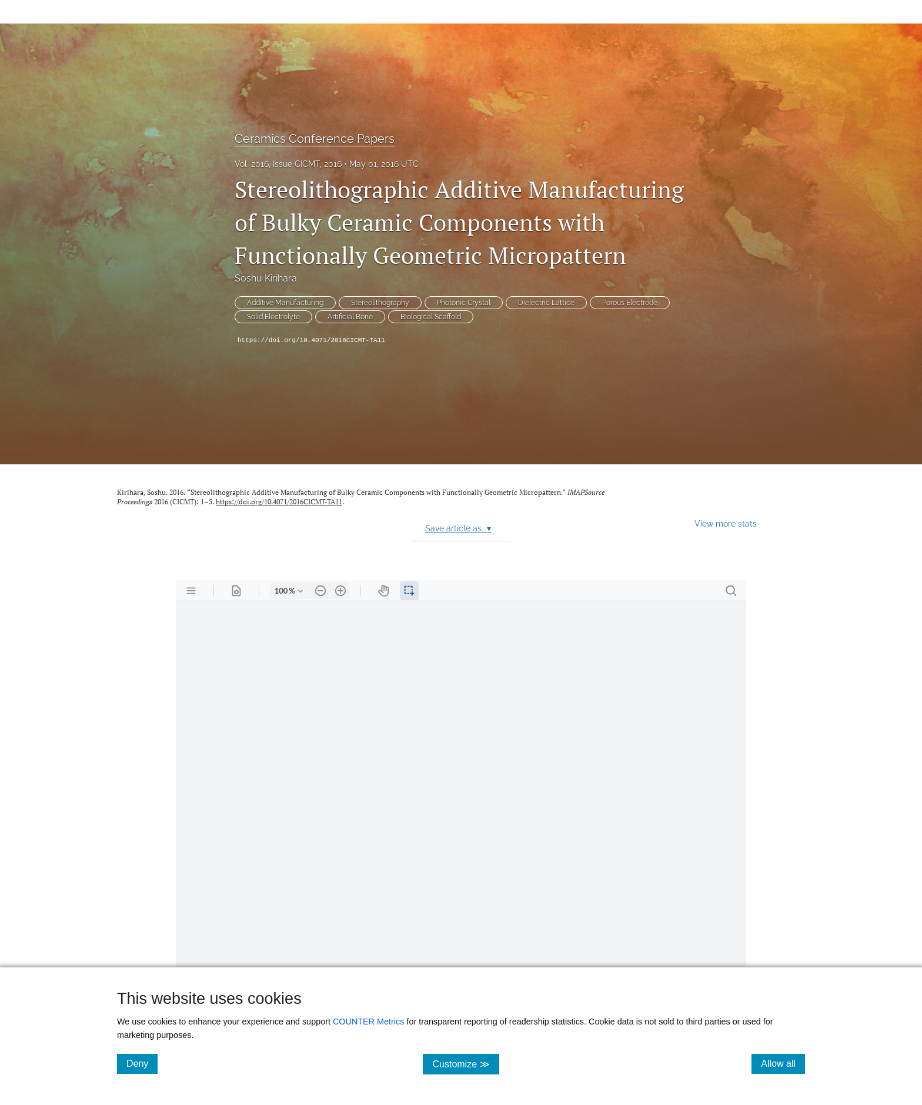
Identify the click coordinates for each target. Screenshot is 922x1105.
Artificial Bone (350, 317)
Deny (142, 1063)
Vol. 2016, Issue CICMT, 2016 (288, 164)
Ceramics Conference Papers (315, 139)
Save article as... (458, 528)
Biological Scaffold (430, 317)
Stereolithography (380, 303)
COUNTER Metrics (369, 1021)
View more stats (725, 523)
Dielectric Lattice (546, 303)
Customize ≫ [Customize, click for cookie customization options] (465, 1063)
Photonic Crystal (463, 303)
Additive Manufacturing (285, 303)
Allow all (783, 1063)
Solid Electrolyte (273, 317)
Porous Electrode (629, 303)
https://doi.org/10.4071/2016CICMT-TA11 (311, 340)
